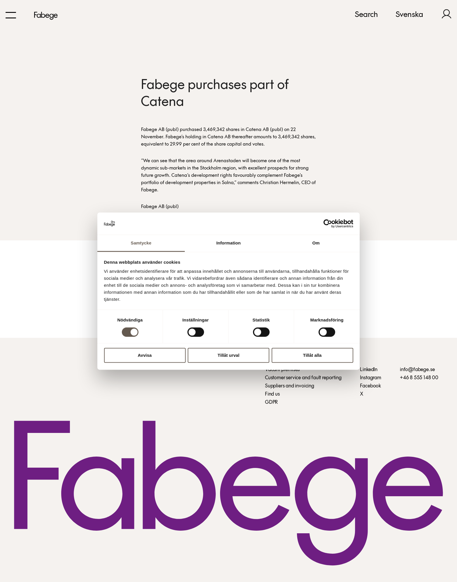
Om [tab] (315, 243)
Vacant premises (282, 370)
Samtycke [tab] (141, 243)
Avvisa (145, 355)
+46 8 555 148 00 (419, 378)
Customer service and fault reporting (303, 378)
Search (366, 15)
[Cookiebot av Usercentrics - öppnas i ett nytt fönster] (327, 223)
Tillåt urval (229, 355)
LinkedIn (368, 370)
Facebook (370, 386)
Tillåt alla (312, 355)
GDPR (271, 402)
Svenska (409, 15)
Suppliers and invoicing (289, 386)
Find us (272, 394)
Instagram (370, 378)
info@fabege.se (417, 370)
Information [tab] (228, 243)
